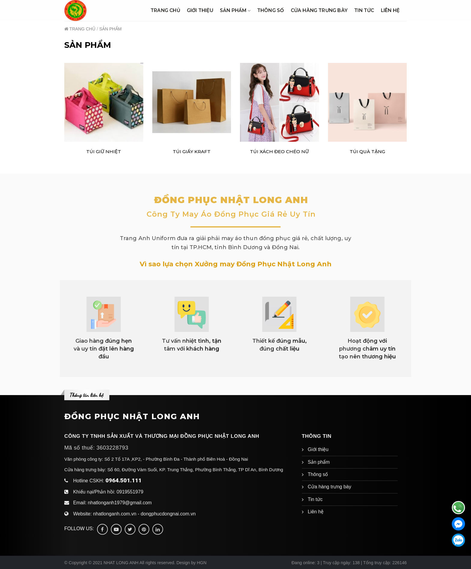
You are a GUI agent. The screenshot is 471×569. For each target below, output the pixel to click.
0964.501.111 (123, 480)
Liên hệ (390, 10)
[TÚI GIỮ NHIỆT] (103, 102)
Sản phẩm (235, 10)
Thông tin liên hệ (86, 394)
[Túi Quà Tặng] (367, 102)
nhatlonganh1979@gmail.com (120, 502)
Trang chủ (165, 10)
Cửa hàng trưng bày (319, 10)
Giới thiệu (200, 10)
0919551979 (130, 491)
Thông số (270, 10)
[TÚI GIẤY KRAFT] (191, 102)
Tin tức (364, 10)
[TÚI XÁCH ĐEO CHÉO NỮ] (279, 102)
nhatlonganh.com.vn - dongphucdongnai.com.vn (144, 513)
